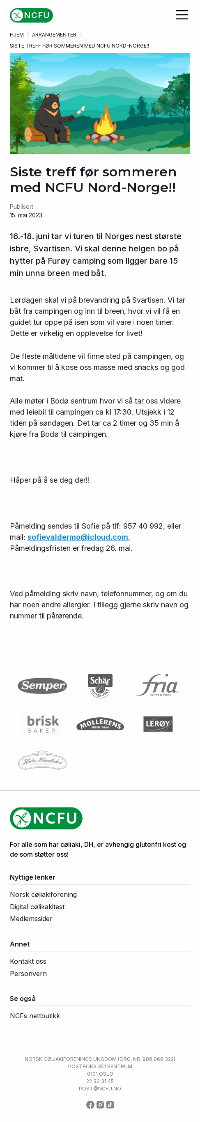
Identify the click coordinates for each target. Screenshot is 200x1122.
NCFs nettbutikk (35, 1016)
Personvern (28, 973)
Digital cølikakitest (37, 907)
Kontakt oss (28, 961)
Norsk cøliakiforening (43, 894)
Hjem (17, 35)
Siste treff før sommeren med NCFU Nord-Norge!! (79, 46)
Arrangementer (54, 35)
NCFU (37, 15)
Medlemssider (31, 918)
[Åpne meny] (182, 15)
